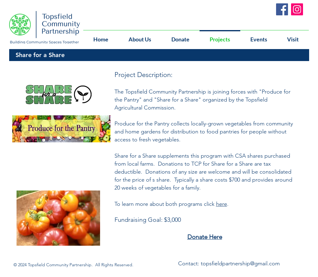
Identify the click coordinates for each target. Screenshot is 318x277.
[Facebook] (282, 9)
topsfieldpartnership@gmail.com (240, 263)
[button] (258, 36)
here (221, 204)
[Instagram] (297, 9)
